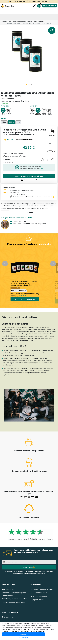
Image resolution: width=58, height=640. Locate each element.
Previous (5, 263)
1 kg (18, 122)
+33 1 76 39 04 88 (19, 195)
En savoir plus (23, 638)
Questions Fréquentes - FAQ (42, 589)
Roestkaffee (8, 99)
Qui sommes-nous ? (39, 593)
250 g (4, 122)
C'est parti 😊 (29, 567)
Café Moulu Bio (39, 21)
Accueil (4, 21)
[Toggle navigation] (3, 17)
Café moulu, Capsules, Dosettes (20, 21)
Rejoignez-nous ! (37, 600)
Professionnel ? (49, 5)
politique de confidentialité (35, 573)
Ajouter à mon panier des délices (29, 176)
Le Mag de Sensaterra (39, 596)
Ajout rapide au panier (25, 299)
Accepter (23, 634)
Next (53, 263)
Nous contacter (18, 192)
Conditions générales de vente (13, 602)
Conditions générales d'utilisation (14, 599)
